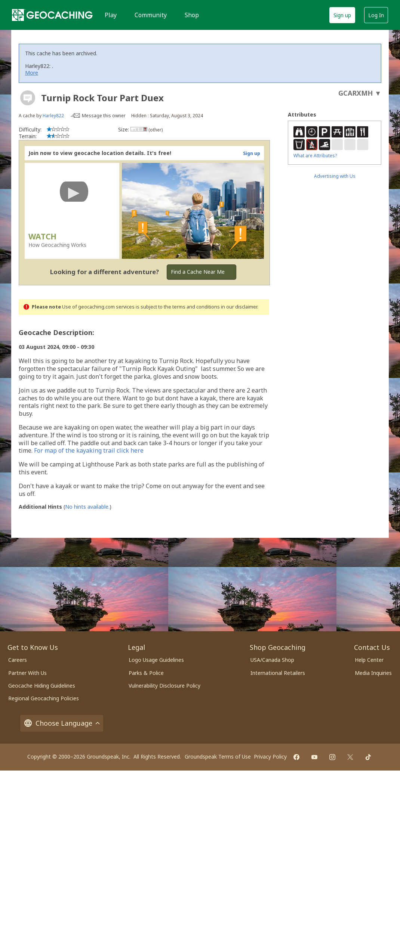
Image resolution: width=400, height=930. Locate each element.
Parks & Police (146, 672)
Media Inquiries (373, 672)
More (31, 72)
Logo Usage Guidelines (156, 659)
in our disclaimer (239, 307)
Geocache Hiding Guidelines (41, 685)
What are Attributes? (315, 155)
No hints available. (87, 506)
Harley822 (53, 115)
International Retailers (277, 672)
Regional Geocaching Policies (43, 698)
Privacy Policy (270, 756)
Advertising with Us (335, 176)
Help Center (369, 659)
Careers (17, 659)
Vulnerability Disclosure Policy (164, 685)
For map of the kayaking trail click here (89, 450)
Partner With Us (27, 672)
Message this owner (104, 115)
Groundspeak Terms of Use (218, 756)
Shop (192, 15)
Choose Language (62, 723)
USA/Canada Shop (272, 659)
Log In (376, 15)
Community (151, 15)
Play (111, 15)
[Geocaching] (52, 14)
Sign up (342, 15)
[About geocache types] (28, 98)
